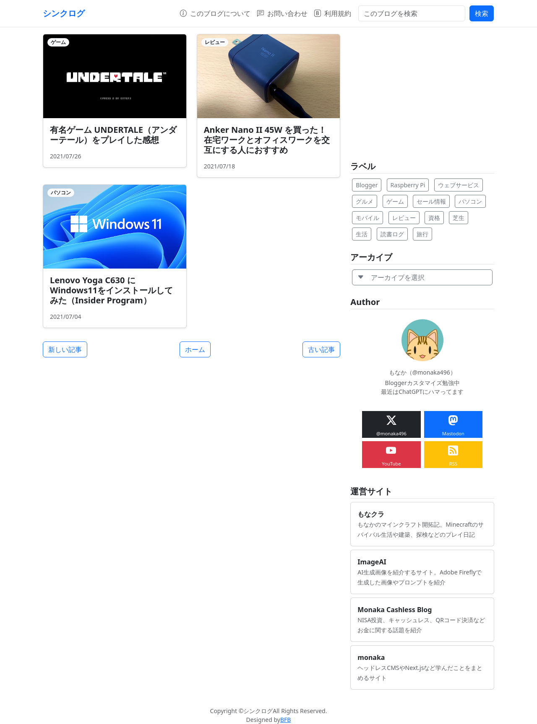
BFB (285, 720)
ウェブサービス (458, 185)
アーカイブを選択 (391, 277)
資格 (434, 218)
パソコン (470, 201)
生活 (362, 234)
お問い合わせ (282, 13)
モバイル (367, 218)
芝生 (458, 218)
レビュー (404, 218)
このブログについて (215, 13)
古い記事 (321, 349)
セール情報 (431, 201)
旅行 (422, 234)
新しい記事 (65, 349)
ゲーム (395, 201)
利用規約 (332, 13)
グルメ (364, 201)
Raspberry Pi (408, 185)
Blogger (367, 185)
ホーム (195, 349)
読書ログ (392, 234)
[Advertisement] (422, 92)
